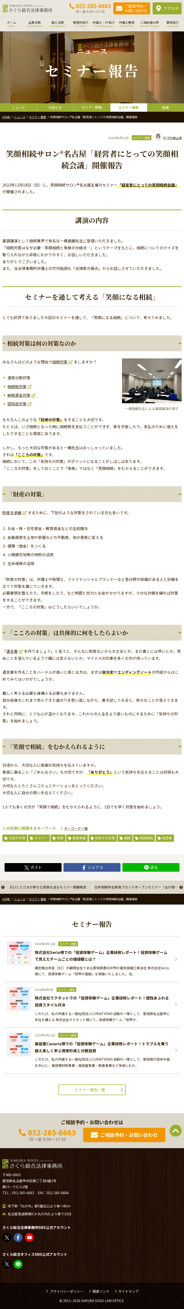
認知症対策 (17, 404)
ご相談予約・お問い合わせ (135, 8)
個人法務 (57, 24)
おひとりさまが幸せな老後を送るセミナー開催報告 (47, 887)
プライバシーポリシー (66, 1291)
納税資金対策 (18, 395)
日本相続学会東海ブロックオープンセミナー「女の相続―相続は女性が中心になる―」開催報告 (139, 887)
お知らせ (55, 107)
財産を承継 (12, 512)
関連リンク (100, 1291)
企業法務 (34, 24)
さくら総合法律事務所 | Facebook (18, 1237)
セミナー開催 (92, 107)
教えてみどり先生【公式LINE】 (18, 1264)
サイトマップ (128, 1291)
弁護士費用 (126, 24)
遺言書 (12, 651)
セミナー (41, 838)
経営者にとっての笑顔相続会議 (148, 185)
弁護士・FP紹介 (103, 24)
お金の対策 (17, 838)
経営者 (167, 838)
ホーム (11, 24)
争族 (60, 838)
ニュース (18, 107)
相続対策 (60, 362)
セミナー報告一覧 (90, 1090)
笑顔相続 (146, 838)
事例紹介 (172, 24)
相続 (127, 838)
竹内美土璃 (168, 138)
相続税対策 (17, 386)
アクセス (171, 8)
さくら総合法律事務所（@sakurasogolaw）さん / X (7, 1237)
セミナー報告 (129, 107)
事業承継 (79, 838)
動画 (165, 107)
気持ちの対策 (105, 838)
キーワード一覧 (76, 828)
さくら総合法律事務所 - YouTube (29, 1237)
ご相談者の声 (149, 24)
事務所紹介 (80, 24)
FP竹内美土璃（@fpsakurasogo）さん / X (7, 1264)
